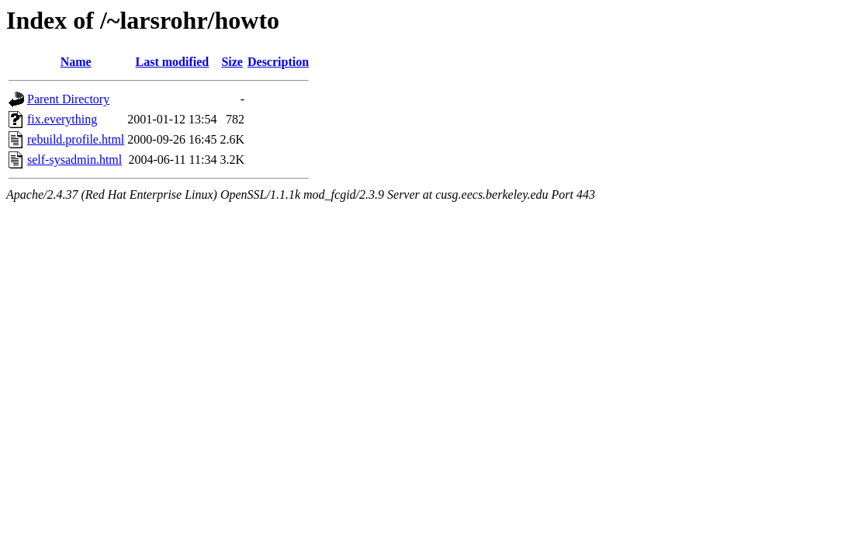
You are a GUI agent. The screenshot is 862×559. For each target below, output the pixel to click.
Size (232, 61)
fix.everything (62, 119)
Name (76, 61)
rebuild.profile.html (75, 139)
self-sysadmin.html (74, 159)
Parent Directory (68, 99)
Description (278, 61)
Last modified (172, 61)
